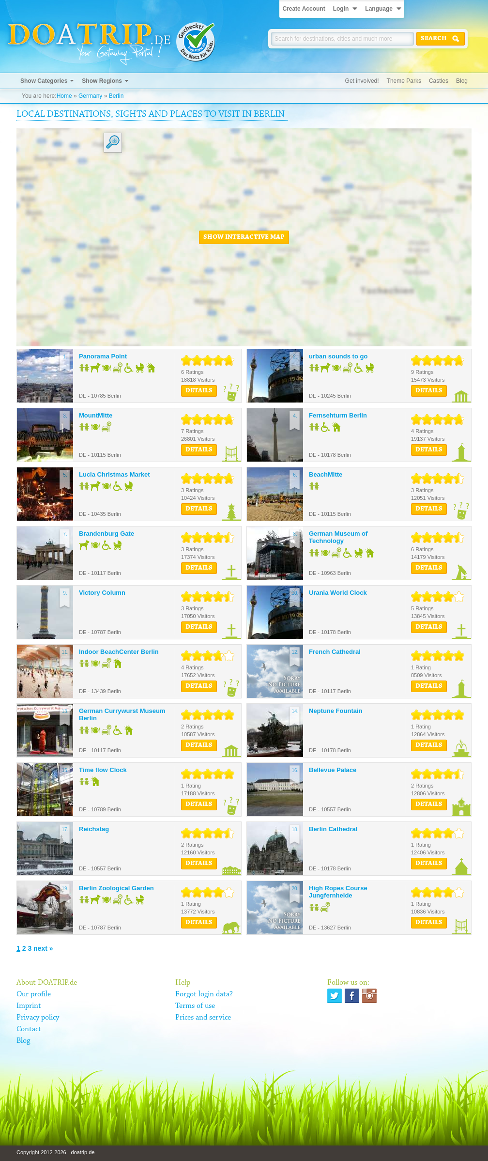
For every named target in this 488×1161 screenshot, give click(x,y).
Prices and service (203, 1018)
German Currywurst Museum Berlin (122, 714)
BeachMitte (325, 474)
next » (43, 948)
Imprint (28, 1006)
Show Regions (102, 80)
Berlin (116, 96)
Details (199, 390)
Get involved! (362, 80)
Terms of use (195, 1006)
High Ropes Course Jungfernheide (338, 891)
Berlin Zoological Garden (116, 888)
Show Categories (43, 80)
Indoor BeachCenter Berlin (119, 651)
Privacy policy (37, 1018)
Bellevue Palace (332, 770)
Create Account (303, 8)
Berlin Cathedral (333, 829)
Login (341, 8)
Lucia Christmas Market (114, 474)
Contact (28, 1029)
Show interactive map (244, 237)
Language (379, 8)
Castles (438, 80)
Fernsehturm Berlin (338, 415)
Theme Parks (404, 80)
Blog (462, 80)
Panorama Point (103, 356)
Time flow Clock (103, 770)
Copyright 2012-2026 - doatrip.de (55, 1152)
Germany (90, 96)
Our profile (33, 994)
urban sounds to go (338, 356)
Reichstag (94, 829)
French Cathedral (335, 651)
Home (64, 96)
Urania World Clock (338, 592)
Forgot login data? (204, 994)
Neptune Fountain (336, 710)
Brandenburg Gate (106, 533)
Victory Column (102, 592)
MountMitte (95, 415)
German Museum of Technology (338, 537)
